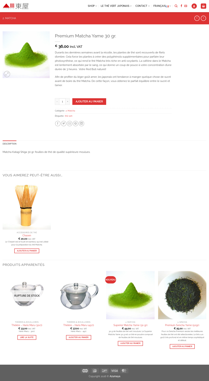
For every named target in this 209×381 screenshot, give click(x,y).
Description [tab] (10, 144)
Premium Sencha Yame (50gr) (182, 325)
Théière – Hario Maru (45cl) (78, 325)
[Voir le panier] (203, 6)
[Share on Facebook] (57, 123)
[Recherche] (176, 6)
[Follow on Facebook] (181, 6)
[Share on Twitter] (63, 123)
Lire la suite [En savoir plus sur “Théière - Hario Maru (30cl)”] (27, 337)
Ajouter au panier (89, 101)
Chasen (26, 235)
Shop (92, 6)
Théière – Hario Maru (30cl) (27, 325)
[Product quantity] (62, 101)
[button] (194, 6)
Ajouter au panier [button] (27, 251)
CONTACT (142, 6)
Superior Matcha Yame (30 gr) (130, 325)
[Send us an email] (185, 6)
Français (162, 6)
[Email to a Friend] (69, 123)
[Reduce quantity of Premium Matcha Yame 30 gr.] (57, 101)
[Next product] (196, 18)
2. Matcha (9, 18)
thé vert (68, 116)
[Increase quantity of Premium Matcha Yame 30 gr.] (68, 101)
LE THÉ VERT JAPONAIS (116, 6)
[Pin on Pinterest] (75, 123)
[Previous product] (203, 18)
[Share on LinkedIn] (81, 123)
